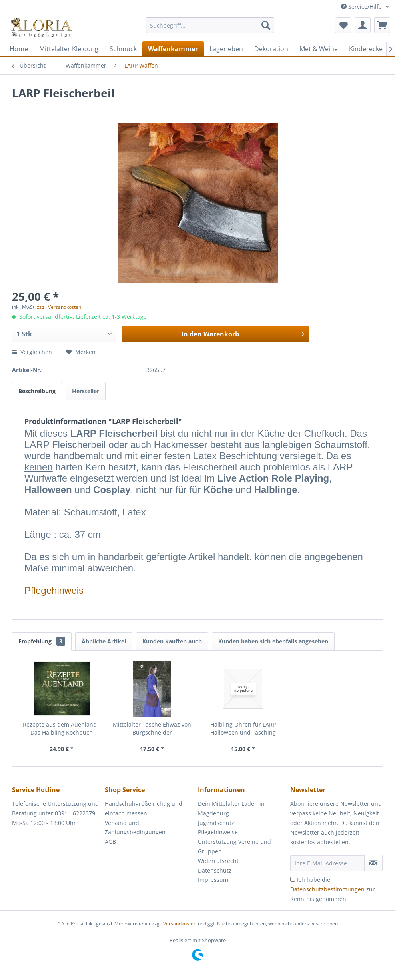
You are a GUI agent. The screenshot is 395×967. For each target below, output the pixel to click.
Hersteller (85, 391)
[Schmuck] (123, 48)
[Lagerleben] (226, 48)
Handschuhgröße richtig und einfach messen (143, 808)
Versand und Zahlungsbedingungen (135, 827)
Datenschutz (214, 870)
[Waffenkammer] (173, 48)
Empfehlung (41, 641)
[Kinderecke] (365, 48)
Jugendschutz (216, 823)
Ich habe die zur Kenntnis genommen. (332, 889)
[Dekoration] (271, 48)
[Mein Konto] (363, 25)
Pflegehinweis (54, 590)
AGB (110, 841)
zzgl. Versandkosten (59, 307)
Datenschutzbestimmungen (327, 889)
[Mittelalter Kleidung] (69, 48)
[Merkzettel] (343, 25)
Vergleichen (32, 352)
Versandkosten (179, 923)
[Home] (19, 48)
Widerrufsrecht (218, 861)
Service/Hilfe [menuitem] (362, 6)
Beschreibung (37, 391)
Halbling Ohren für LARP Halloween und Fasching (243, 728)
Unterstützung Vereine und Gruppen (234, 846)
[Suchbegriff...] (210, 25)
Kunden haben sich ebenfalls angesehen (273, 641)
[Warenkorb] (382, 25)
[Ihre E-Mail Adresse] (327, 863)
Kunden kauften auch (172, 641)
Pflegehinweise (218, 832)
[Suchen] (265, 25)
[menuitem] (210, 29)
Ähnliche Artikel (104, 641)
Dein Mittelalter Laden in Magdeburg (231, 808)
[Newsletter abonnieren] (373, 863)
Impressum (213, 879)
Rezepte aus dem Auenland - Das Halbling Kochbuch (61, 728)
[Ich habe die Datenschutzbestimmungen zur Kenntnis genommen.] (292, 879)
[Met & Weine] (318, 48)
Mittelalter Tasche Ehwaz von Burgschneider (152, 728)
